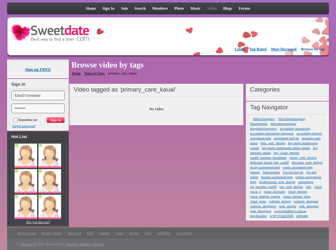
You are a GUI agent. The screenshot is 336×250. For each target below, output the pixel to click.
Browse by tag (312, 49)
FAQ (90, 233)
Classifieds (183, 233)
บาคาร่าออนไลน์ (281, 216)
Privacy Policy (51, 233)
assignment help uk (286, 138)
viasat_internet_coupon (265, 196)
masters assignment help (277, 177)
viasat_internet (297, 191)
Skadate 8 (28, 244)
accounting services (309, 133)
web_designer (309, 206)
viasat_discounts (274, 191)
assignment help (260, 138)
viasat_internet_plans (296, 196)
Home (76, 73)
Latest (240, 49)
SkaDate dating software (85, 244)
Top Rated (258, 49)
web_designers (260, 211)
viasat (317, 187)
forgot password (23, 126)
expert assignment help (298, 167)
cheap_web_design (303, 157)
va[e (308, 187)
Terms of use (26, 233)
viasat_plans (258, 201)
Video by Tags (94, 73)
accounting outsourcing (295, 128)
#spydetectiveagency (263, 128)
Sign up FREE (38, 69)
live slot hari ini (293, 172)
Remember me (25, 120)
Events (134, 233)
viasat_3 (255, 191)
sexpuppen (305, 182)
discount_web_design (307, 162)
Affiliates (163, 233)
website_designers (263, 206)
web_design (287, 206)
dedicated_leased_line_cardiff (269, 162)
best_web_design (273, 143)
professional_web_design (277, 182)
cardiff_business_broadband (268, 157)
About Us (74, 233)
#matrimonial (259, 123)
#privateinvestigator (283, 123)
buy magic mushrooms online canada (286, 148)
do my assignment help (265, 167)
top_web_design (291, 187)
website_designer (306, 201)
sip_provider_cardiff (263, 187)
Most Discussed (284, 49)
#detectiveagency (264, 119)
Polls (148, 233)
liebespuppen (271, 172)
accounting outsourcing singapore (272, 133)
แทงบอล (302, 216)
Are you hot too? (38, 222)
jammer (255, 172)
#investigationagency (292, 119)
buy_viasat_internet (286, 153)
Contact (104, 233)
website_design (280, 201)
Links (120, 233)
